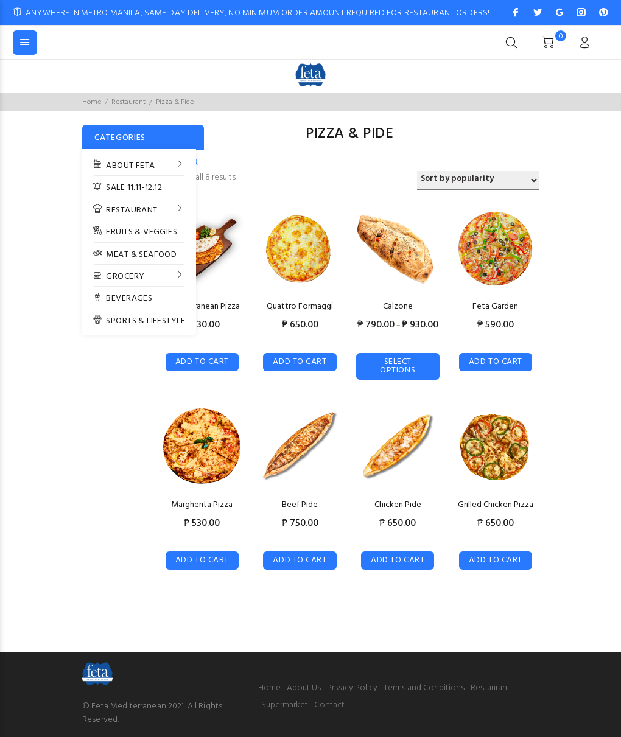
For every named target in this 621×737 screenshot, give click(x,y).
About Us (304, 688)
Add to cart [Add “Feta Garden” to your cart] (495, 362)
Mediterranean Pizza (202, 306)
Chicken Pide (397, 505)
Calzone (398, 306)
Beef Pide (300, 505)
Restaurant (128, 102)
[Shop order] (478, 180)
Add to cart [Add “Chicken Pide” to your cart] (397, 560)
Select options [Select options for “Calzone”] (397, 366)
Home (91, 102)
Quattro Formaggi (300, 306)
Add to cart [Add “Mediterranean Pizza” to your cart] (202, 362)
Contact (329, 705)
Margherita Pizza (202, 505)
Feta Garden (495, 306)
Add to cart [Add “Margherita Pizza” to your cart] (202, 560)
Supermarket (284, 705)
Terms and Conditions (424, 688)
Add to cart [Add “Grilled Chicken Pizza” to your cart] (495, 560)
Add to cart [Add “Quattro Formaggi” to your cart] (299, 362)
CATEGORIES (120, 138)
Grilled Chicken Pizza (495, 505)
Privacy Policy (352, 688)
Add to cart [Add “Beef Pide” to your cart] (299, 560)
